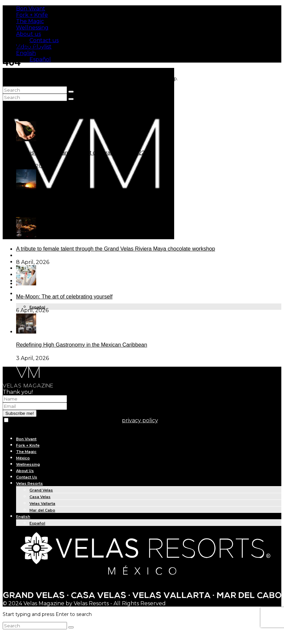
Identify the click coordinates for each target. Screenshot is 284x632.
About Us (25, 470)
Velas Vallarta (42, 503)
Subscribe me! (19, 413)
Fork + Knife (32, 15)
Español (40, 59)
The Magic (30, 21)
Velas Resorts (29, 483)
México (23, 458)
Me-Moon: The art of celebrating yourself (64, 296)
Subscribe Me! (22, 45)
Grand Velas (41, 490)
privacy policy (140, 420)
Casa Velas (40, 496)
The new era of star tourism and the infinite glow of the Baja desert (94, 200)
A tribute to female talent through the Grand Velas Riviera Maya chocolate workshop (115, 249)
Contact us (44, 40)
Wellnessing (32, 27)
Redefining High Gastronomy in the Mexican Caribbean (81, 345)
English (26, 53)
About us (28, 34)
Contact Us (26, 477)
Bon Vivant (30, 8)
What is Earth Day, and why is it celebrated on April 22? (82, 153)
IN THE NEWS (29, 287)
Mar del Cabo (42, 510)
